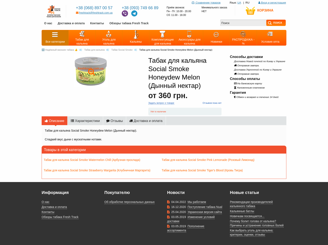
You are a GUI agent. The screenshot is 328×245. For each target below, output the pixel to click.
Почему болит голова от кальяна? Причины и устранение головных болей (257, 223)
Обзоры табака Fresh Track (129, 23)
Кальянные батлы (242, 211)
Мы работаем (197, 202)
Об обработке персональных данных (129, 202)
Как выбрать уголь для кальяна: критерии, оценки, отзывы (251, 232)
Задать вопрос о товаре (161, 102)
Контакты (97, 23)
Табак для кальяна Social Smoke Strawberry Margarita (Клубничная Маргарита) (97, 170)
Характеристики (85, 120)
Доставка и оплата (71, 23)
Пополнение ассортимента (185, 228)
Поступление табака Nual (205, 207)
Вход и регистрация (272, 2)
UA (239, 2)
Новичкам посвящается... (247, 216)
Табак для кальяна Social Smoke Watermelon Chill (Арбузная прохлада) (92, 160)
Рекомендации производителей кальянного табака (251, 204)
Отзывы (114, 120)
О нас (48, 23)
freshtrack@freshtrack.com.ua (94, 12)
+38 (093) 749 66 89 (141, 7)
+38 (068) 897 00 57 (95, 7)
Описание (54, 120)
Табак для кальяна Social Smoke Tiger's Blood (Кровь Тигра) (202, 170)
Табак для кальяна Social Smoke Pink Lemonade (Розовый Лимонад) (208, 160)
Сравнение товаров (205, 2)
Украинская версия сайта (205, 212)
